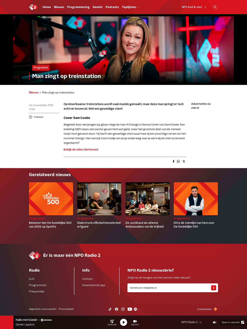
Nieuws (59, 7)
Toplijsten (130, 7)
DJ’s (31, 279)
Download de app (93, 285)
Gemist (98, 7)
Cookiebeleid (204, 309)
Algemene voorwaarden (43, 309)
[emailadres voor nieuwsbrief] (172, 287)
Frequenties (36, 291)
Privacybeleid (66, 309)
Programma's (37, 285)
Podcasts (112, 7)
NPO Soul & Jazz (194, 7)
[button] (112, 322)
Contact (87, 279)
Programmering (78, 7)
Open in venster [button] (233, 322)
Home (47, 7)
